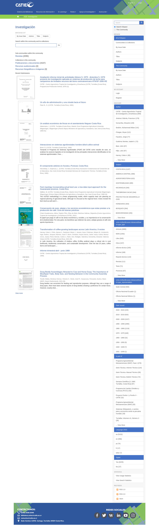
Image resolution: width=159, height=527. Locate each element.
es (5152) (119, 434)
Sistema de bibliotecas (25, 12)
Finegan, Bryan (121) (123, 132)
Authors (31, 36)
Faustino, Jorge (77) (123, 137)
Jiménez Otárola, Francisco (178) (127, 118)
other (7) (119, 453)
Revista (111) (120, 261)
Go (59, 45)
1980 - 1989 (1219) (122, 328)
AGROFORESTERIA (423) (125, 178)
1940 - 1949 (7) (121, 347)
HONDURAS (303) (122, 204)
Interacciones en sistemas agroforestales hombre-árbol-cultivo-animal (69, 145)
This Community (121, 30)
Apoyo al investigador (87, 12)
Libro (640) (120, 238)
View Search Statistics (123, 480)
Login (118, 93)
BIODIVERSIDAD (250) (124, 213)
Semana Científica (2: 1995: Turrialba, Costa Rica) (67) (125, 383)
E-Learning (62, 12)
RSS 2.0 (120, 494)
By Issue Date (21, 36)
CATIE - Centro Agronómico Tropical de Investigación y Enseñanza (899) (128, 113)
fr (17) (118, 448)
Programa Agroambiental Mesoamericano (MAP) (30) (125, 403)
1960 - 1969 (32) (122, 338)
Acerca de (103, 12)
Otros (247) (120, 243)
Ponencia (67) (121, 271)
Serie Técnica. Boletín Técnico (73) (128, 377)
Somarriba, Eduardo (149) (125, 123)
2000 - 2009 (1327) (122, 319)
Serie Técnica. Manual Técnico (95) (128, 372)
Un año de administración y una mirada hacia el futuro (63, 102)
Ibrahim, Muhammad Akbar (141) (127, 128)
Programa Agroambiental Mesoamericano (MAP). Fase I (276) (128, 362)
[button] (131, 3)
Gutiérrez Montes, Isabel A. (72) (127, 141)
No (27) (118, 467)
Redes (73, 12)
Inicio (21, 17)
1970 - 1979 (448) (122, 333)
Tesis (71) (119, 266)
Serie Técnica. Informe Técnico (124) (129, 368)
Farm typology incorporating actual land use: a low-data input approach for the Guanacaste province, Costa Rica (73, 188)
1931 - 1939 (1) (121, 351)
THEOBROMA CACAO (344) (126, 192)
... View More (120, 160)
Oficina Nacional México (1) (125, 296)
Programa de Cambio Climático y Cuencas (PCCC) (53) (127, 390)
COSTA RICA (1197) (123, 169)
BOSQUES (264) (122, 208)
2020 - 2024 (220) (122, 310)
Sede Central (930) (122, 287)
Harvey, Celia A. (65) (123, 155)
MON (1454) (120, 234)
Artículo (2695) (121, 229)
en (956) (119, 439)
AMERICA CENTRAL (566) (125, 174)
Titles (38, 36)
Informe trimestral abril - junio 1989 (55, 251)
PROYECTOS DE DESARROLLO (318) (128, 198)
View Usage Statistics (123, 476)
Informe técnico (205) (123, 248)
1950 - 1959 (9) (121, 342)
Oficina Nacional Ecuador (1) (126, 291)
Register (119, 98)
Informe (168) (120, 252)
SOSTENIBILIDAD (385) (124, 183)
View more (19, 293)
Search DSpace (120, 27)
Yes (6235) (119, 462)
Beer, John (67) (121, 146)
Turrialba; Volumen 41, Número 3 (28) (127, 419)
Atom (119, 499)
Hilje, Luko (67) (121, 151)
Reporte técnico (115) (123, 257)
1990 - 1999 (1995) (122, 324)
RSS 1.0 (120, 490)
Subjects (45, 36)
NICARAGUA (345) (122, 188)
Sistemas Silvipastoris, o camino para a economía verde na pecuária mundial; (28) (128, 411)
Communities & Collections (125, 43)
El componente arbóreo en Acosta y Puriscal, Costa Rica (64, 166)
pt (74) (118, 443)
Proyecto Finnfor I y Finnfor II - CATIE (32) (126, 396)
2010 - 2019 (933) (122, 315)
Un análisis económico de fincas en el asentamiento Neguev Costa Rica (70, 123)
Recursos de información (45, 12)
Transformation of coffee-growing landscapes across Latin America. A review (72, 229)
